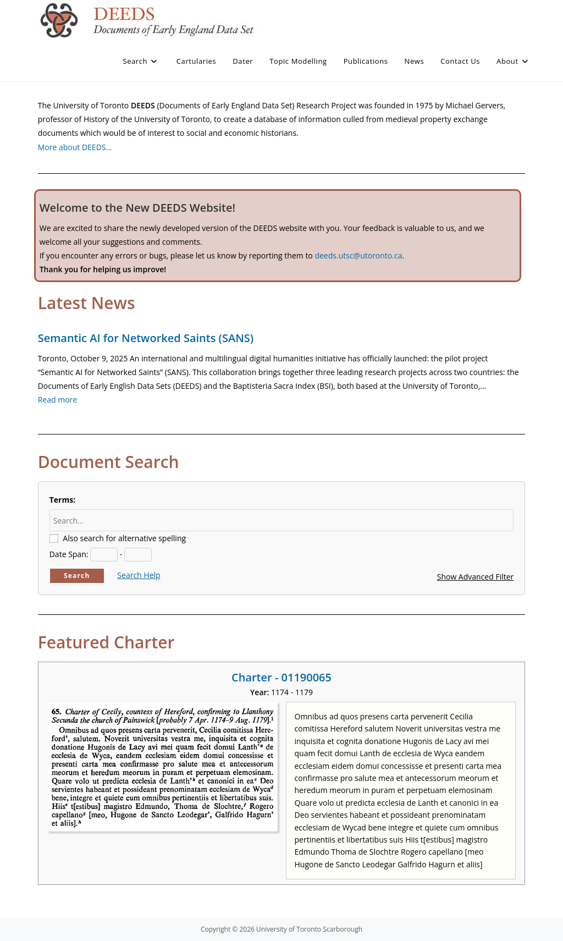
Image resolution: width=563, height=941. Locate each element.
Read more (57, 399)
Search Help (138, 575)
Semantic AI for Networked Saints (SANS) (145, 338)
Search (77, 575)
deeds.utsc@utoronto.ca (358, 255)
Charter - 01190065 (281, 677)
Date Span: (69, 554)
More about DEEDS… (75, 147)
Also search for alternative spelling (124, 538)
